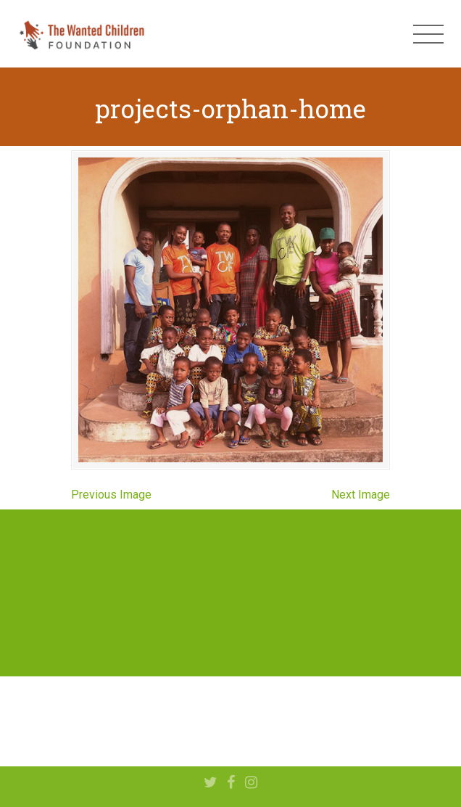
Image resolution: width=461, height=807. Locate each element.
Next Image (360, 494)
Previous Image (111, 494)
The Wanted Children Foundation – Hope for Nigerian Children (81, 34)
